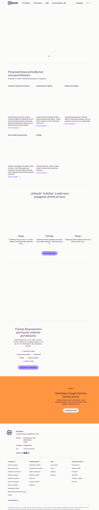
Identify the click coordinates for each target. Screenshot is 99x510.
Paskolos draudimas (13, 481)
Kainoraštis (75, 475)
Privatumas (75, 471)
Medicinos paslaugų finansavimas (17, 491)
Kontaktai (53, 471)
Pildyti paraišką (25, 39)
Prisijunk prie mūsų (71, 410)
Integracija (32, 485)
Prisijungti (79, 3)
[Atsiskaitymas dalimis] (49, 102)
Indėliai (10, 495)
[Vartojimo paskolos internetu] (21, 102)
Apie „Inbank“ (54, 465)
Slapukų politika (76, 468)
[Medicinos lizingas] (78, 102)
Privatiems (26, 3)
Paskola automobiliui (13, 478)
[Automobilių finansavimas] (21, 151)
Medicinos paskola (13, 475)
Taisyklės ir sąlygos (77, 478)
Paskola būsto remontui (14, 471)
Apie (47, 3)
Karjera (52, 468)
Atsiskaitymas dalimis (13, 488)
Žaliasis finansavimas (35, 471)
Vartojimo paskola (13, 465)
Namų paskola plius (13, 468)
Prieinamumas (75, 465)
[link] (21, 122)
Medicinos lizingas (34, 475)
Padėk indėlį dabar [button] (49, 253)
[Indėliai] (49, 151)
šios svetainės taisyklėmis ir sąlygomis (70, 509)
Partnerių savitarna (34, 481)
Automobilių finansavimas (36, 468)
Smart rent (32, 478)
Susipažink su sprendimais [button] (28, 367)
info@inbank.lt (27, 445)
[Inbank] (13, 3)
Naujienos (53, 475)
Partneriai (74, 481)
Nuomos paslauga (13, 485)
